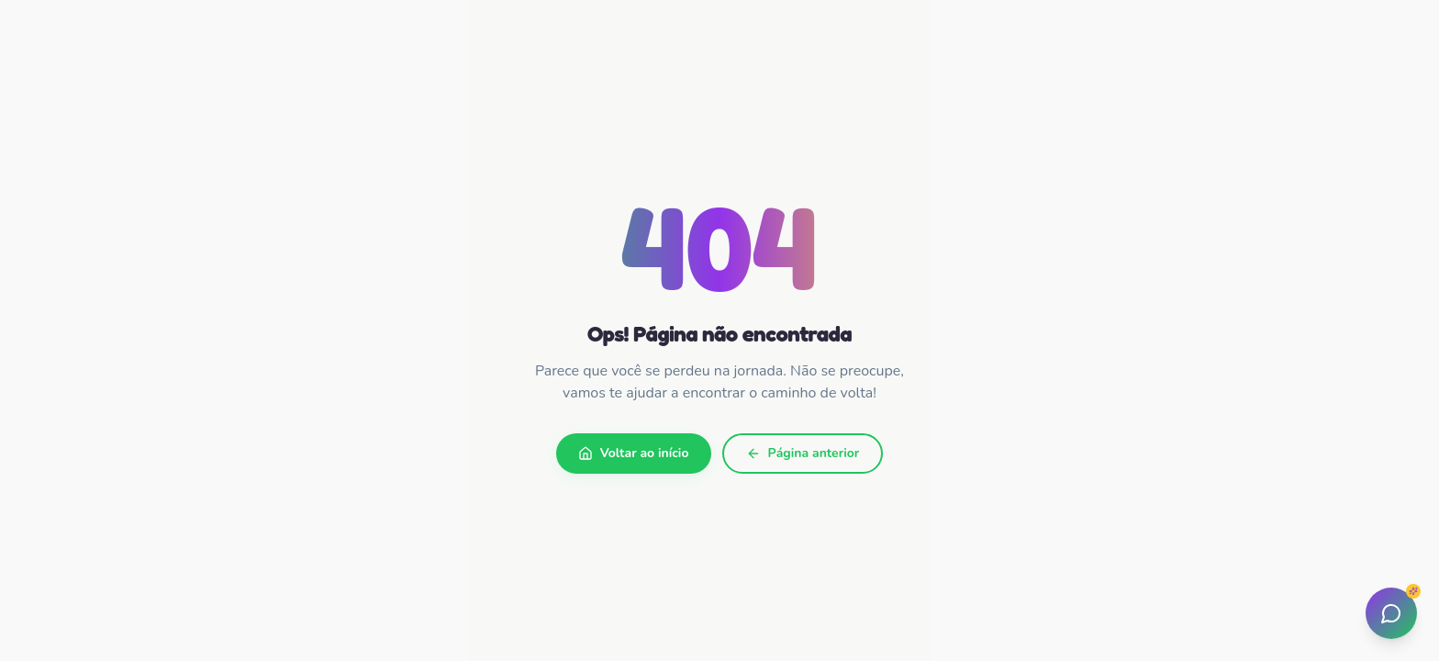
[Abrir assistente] (1391, 613)
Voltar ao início (633, 453)
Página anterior (803, 453)
